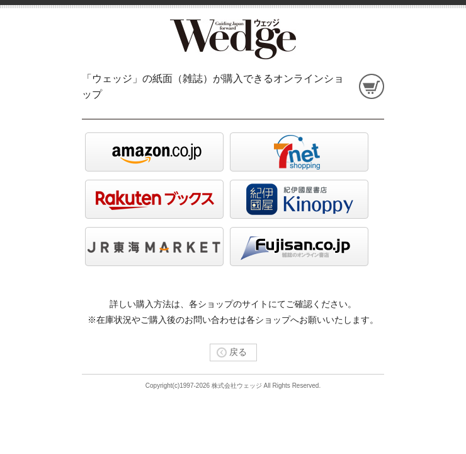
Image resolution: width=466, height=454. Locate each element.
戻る (228, 352)
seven (299, 152)
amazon (154, 152)
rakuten (154, 199)
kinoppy (299, 199)
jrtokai (154, 246)
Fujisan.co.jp (299, 246)
